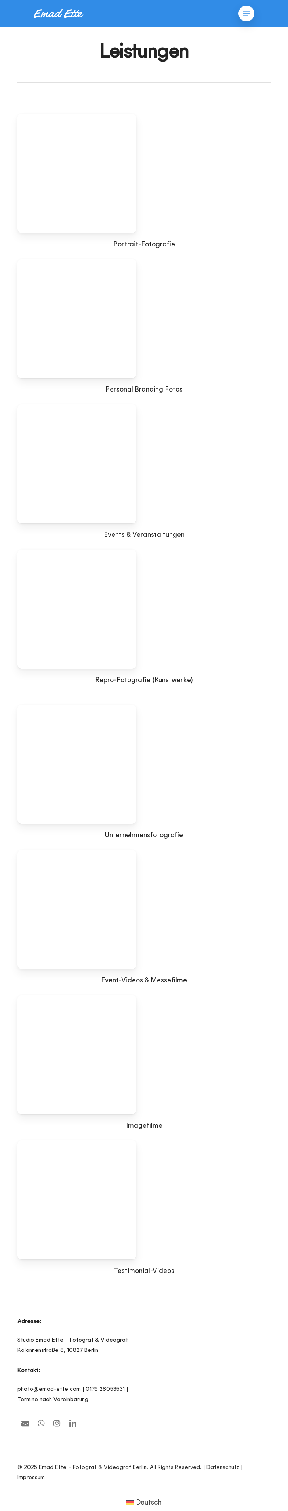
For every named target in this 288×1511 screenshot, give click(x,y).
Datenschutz (222, 1467)
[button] (246, 13)
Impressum (31, 1477)
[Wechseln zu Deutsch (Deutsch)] (144, 1502)
